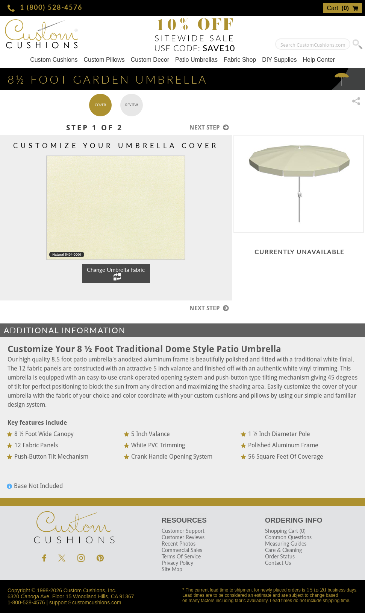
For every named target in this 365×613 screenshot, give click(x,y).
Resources (184, 520)
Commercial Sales (182, 550)
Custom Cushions (53, 59)
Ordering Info (294, 520)
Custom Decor (150, 59)
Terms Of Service (181, 556)
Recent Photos (178, 543)
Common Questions (288, 537)
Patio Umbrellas (196, 59)
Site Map (172, 569)
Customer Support (183, 531)
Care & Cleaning (283, 550)
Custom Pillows (103, 59)
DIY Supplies (279, 59)
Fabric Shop (240, 59)
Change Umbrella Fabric (116, 273)
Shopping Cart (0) (285, 531)
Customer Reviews (183, 537)
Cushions (73, 526)
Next (209, 127)
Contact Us (278, 563)
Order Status (280, 556)
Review (131, 105)
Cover (100, 105)
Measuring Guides (285, 543)
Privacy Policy (177, 563)
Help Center (319, 59)
